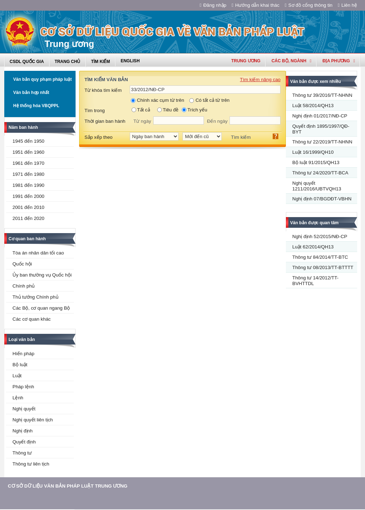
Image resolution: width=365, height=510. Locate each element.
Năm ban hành (23, 127)
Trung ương (246, 60)
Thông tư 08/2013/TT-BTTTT (322, 267)
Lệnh (17, 397)
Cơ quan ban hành (27, 238)
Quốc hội (22, 264)
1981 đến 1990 (28, 185)
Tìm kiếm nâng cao (260, 79)
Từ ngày (142, 121)
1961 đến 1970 (28, 163)
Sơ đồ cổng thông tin (309, 5)
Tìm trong (94, 110)
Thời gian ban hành (104, 121)
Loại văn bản (22, 339)
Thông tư (22, 453)
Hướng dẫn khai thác (255, 5)
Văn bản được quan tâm (314, 222)
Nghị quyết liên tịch (32, 419)
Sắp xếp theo (98, 137)
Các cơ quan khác (31, 319)
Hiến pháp (23, 353)
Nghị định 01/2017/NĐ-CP (319, 116)
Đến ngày (217, 121)
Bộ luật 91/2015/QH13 (315, 162)
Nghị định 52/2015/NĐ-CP (319, 236)
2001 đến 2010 (28, 207)
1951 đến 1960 (28, 152)
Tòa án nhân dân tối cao (38, 253)
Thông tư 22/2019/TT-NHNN (322, 141)
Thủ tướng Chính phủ (35, 297)
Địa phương (339, 60)
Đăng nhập (213, 5)
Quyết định (24, 442)
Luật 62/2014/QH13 (313, 246)
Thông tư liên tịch (30, 464)
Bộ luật (19, 364)
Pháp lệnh (23, 386)
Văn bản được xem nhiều (315, 81)
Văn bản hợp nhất (31, 92)
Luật (17, 375)
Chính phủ (23, 286)
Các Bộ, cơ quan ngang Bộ (41, 308)
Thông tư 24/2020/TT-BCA (320, 172)
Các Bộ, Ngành (292, 60)
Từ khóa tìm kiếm (103, 90)
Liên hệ (347, 5)
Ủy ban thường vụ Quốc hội (42, 275)
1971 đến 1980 (28, 174)
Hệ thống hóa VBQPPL (36, 105)
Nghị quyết (23, 408)
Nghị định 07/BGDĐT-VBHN (321, 198)
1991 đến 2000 (28, 196)
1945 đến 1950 (28, 141)
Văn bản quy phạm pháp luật (42, 79)
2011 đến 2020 (28, 218)
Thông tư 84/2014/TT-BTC (320, 257)
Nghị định (22, 430)
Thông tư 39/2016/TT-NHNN (322, 95)
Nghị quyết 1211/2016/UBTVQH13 (316, 185)
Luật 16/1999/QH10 (313, 152)
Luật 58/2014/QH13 (313, 105)
